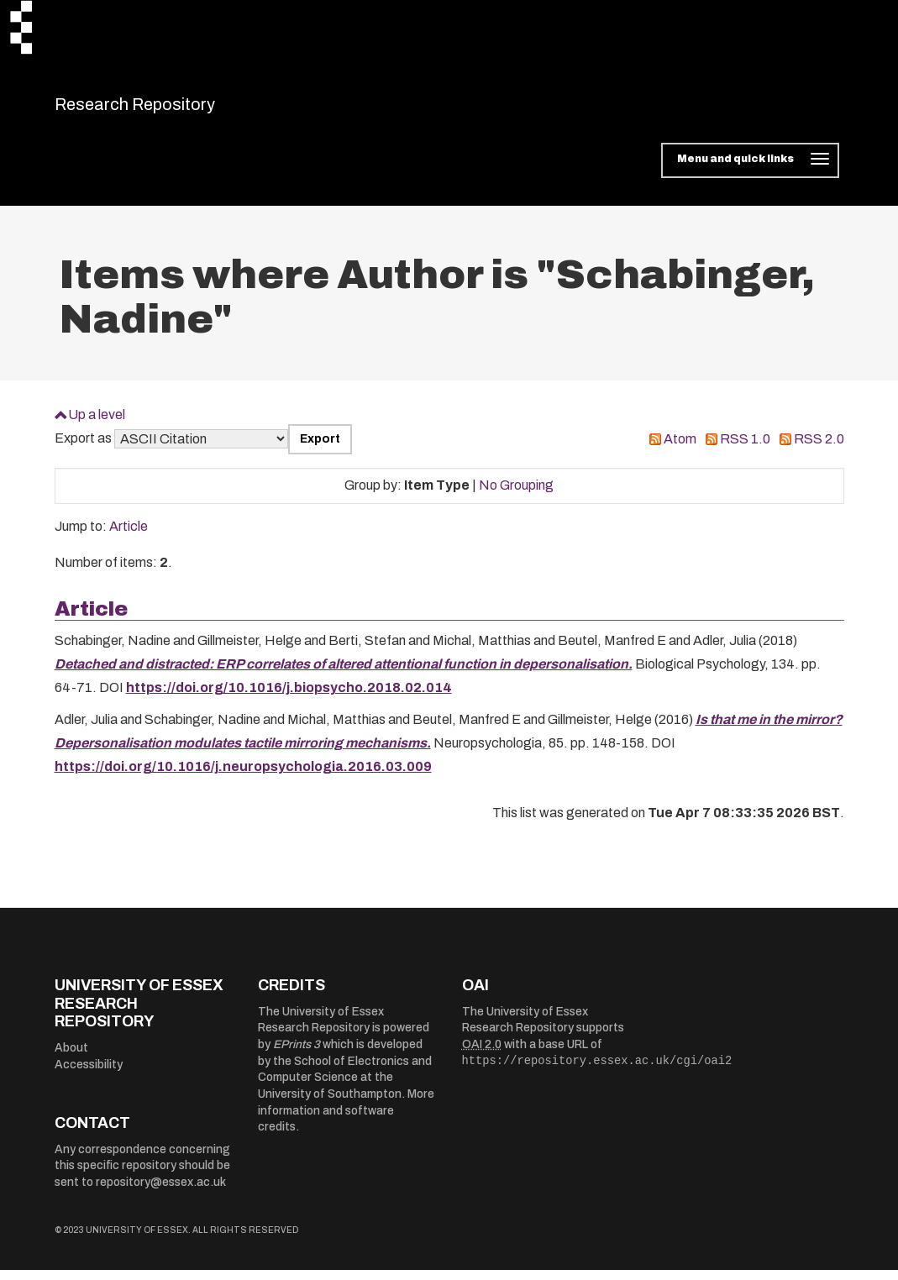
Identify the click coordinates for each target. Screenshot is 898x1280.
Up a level (96, 424)
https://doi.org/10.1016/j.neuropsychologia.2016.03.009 (243, 777)
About (71, 1058)
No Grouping (516, 496)
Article (128, 537)
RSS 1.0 (745, 450)
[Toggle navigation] (749, 171)
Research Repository (173, 109)
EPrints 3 (296, 1055)
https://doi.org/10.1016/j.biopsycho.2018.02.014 (289, 698)
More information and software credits (346, 1121)
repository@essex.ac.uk (161, 1192)
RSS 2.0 (819, 450)
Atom (680, 450)
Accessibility (89, 1074)
